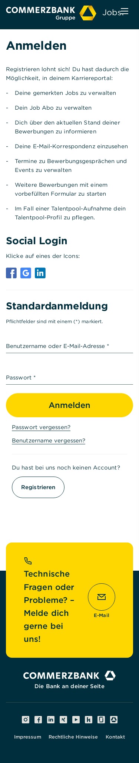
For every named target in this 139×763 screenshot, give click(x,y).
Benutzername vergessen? (48, 440)
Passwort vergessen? (41, 427)
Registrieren (38, 487)
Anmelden (69, 405)
